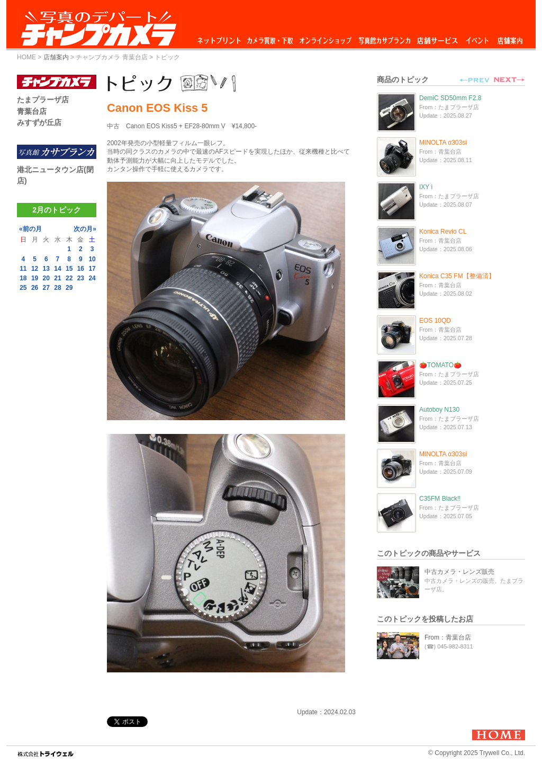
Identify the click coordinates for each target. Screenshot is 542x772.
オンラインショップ (324, 38)
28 (57, 287)
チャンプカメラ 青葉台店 (111, 57)
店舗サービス (437, 38)
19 (34, 278)
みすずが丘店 (39, 122)
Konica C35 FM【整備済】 (457, 276)
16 (80, 268)
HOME (26, 57)
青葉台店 (32, 111)
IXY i (425, 187)
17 (91, 268)
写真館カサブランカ (384, 38)
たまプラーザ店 (43, 99)
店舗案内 (510, 38)
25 (23, 287)
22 (69, 278)
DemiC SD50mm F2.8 (450, 98)
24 (91, 278)
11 (23, 268)
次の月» (85, 229)
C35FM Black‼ (439, 498)
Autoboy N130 (439, 409)
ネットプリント (221, 38)
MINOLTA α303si (443, 142)
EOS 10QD (435, 320)
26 (34, 287)
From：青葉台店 (447, 637)
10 (91, 259)
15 (69, 268)
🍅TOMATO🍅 (440, 365)
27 (46, 287)
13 (46, 268)
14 (57, 268)
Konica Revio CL (442, 231)
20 (46, 278)
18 (23, 278)
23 (80, 278)
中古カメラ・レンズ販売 (459, 571)
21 (57, 278)
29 (69, 287)
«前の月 (30, 229)
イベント (477, 38)
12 (34, 268)
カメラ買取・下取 (270, 38)
